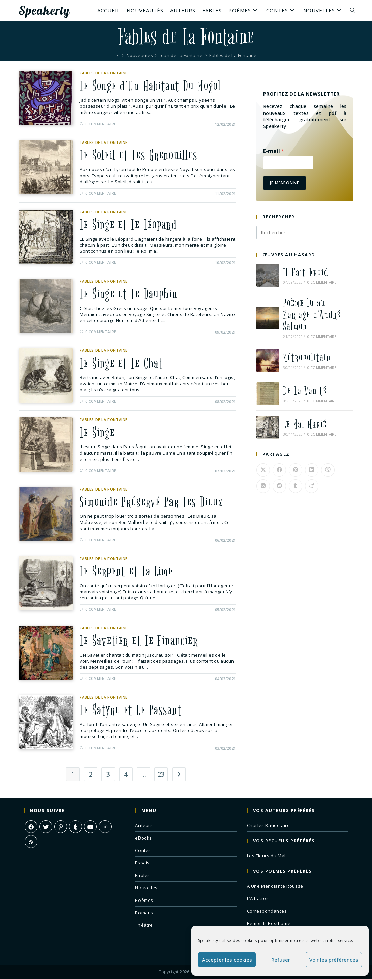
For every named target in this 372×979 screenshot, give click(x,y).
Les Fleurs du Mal (266, 856)
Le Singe (97, 433)
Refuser (280, 959)
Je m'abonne (284, 183)
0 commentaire (100, 124)
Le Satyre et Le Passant (131, 710)
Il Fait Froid (306, 272)
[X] (45, 826)
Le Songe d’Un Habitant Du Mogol (150, 86)
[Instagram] (105, 826)
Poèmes (144, 900)
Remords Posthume (269, 923)
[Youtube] (90, 826)
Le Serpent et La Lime (127, 571)
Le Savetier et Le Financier (139, 641)
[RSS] (31, 841)
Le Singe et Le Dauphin (129, 294)
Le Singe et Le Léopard (129, 224)
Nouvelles (146, 888)
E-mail (273, 151)
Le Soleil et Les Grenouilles (139, 155)
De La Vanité (305, 391)
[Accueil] (117, 55)
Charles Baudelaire (268, 825)
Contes (143, 850)
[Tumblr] (75, 826)
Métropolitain (307, 358)
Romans (144, 913)
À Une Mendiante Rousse (275, 886)
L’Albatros (258, 898)
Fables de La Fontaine (233, 55)
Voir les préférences (333, 959)
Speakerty (44, 10)
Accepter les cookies (227, 959)
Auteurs (144, 825)
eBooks (143, 838)
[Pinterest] (60, 826)
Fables (142, 875)
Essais (142, 863)
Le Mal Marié (305, 424)
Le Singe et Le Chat (121, 363)
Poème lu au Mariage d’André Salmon (312, 315)
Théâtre (144, 925)
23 (161, 774)
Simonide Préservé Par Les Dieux (152, 502)
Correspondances (267, 911)
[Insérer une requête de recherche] (304, 232)
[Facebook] (31, 826)
